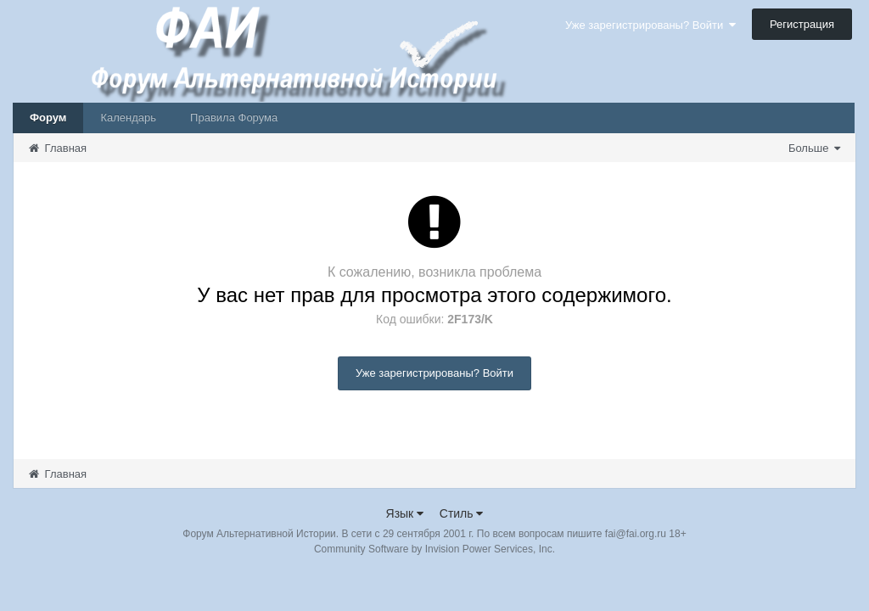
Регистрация (802, 24)
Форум (48, 117)
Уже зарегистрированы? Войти (650, 25)
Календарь (128, 117)
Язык (405, 513)
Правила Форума (234, 117)
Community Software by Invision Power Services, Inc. (434, 549)
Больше (814, 148)
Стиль (462, 513)
